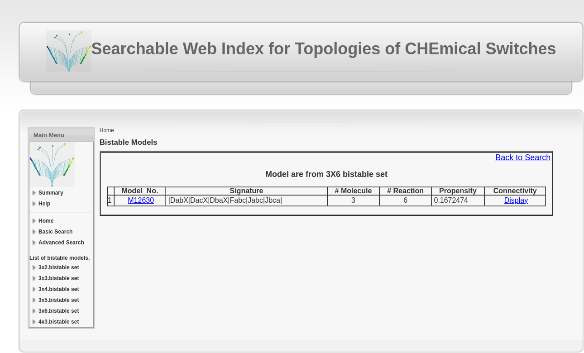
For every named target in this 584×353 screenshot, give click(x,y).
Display (516, 200)
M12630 (141, 200)
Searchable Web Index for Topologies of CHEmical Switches (323, 48)
